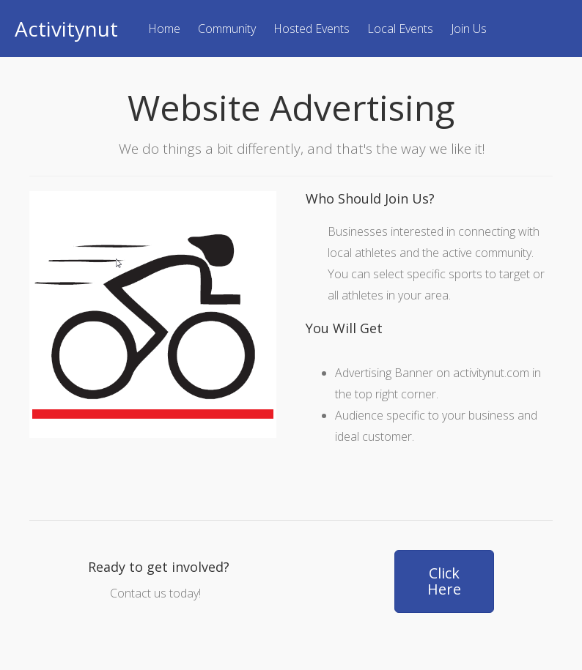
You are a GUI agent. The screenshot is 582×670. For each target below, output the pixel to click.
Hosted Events (311, 29)
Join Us (469, 29)
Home (164, 29)
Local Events (400, 29)
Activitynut (66, 28)
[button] (444, 581)
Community (227, 29)
